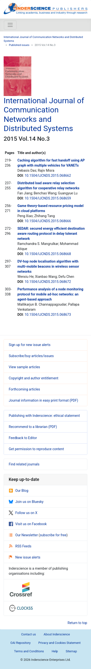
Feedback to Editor (23, 438)
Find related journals (24, 464)
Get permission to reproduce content (36, 449)
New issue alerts (24, 557)
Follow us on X (23, 513)
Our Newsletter (24, 535)
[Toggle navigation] (10, 25)
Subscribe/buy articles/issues (31, 356)
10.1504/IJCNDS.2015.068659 (48, 198)
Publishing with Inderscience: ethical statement (44, 416)
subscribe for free (53, 535)
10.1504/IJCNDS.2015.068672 (48, 282)
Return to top (77, 623)
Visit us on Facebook (28, 524)
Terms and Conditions (29, 651)
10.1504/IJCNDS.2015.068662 (48, 175)
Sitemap (71, 651)
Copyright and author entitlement (33, 378)
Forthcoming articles (24, 389)
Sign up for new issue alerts (29, 345)
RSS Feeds (20, 546)
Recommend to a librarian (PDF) (33, 427)
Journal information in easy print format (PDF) (43, 400)
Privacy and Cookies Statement (59, 643)
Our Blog (18, 491)
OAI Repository (20, 643)
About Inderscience (57, 634)
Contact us (28, 634)
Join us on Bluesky (26, 502)
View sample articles (24, 367)
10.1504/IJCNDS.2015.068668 (48, 254)
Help (55, 651)
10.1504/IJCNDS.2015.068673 (48, 314)
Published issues (19, 45)
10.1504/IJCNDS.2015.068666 (48, 221)
